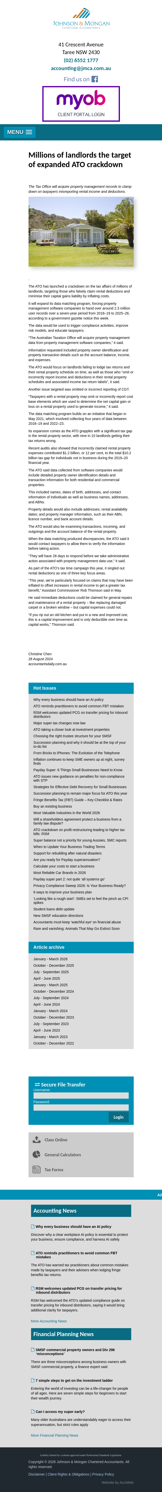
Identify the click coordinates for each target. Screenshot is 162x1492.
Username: (42, 1090)
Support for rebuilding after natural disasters (68, 853)
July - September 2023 (51, 1024)
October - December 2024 (54, 991)
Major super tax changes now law (60, 723)
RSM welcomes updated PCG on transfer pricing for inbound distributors (81, 715)
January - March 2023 (51, 1037)
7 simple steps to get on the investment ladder (74, 1381)
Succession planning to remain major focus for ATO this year (80, 793)
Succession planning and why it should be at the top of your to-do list (80, 744)
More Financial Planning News (54, 1435)
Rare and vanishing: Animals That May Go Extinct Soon (77, 929)
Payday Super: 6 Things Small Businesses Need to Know (78, 770)
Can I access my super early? (60, 1412)
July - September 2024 (51, 998)
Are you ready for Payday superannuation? (67, 860)
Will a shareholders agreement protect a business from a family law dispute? (77, 821)
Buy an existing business (53, 806)
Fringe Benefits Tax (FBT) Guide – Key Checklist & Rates (78, 800)
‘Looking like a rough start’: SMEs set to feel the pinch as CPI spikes (81, 901)
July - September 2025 (51, 972)
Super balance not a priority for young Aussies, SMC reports (80, 840)
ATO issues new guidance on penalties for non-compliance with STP (79, 778)
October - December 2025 (54, 965)
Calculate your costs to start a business (64, 866)
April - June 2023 (47, 1030)
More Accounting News (49, 1321)
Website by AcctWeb (118, 1483)
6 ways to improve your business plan (63, 892)
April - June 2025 (47, 978)
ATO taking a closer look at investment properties (72, 730)
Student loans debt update (54, 909)
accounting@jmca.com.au (81, 68)
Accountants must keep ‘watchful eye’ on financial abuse (77, 922)
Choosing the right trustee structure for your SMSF (73, 736)
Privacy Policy (103, 1474)
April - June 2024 (47, 1004)
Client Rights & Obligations (68, 1474)
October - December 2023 (54, 1017)
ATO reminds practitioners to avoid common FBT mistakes (79, 706)
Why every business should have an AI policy (69, 700)
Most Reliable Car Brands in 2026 (60, 873)
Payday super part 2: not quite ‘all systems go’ (69, 879)
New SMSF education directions (58, 916)
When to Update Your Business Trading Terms (69, 847)
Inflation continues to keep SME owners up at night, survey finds (79, 761)
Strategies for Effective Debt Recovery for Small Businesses (80, 787)
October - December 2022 (54, 1043)
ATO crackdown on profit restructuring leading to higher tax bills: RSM (79, 832)
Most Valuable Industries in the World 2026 (67, 813)
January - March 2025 (51, 985)
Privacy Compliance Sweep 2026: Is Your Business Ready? (80, 886)
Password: (42, 1102)
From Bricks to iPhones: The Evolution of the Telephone (77, 753)
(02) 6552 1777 (81, 60)
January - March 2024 (51, 1011)
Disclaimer (37, 1474)
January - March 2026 (51, 959)
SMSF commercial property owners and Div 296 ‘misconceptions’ (75, 1352)
